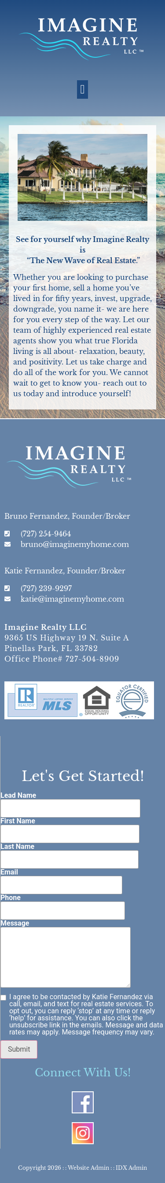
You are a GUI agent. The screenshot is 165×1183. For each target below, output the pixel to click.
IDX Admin (131, 1167)
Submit (19, 1049)
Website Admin (88, 1167)
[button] (82, 89)
